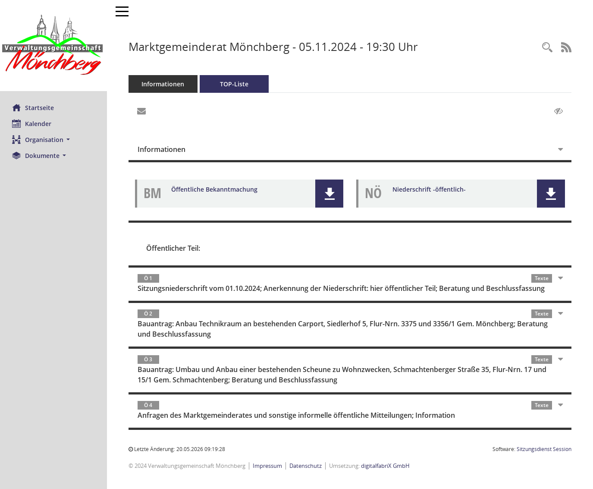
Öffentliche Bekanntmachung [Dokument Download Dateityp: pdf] (215, 189)
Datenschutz (306, 466)
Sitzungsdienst (544, 449)
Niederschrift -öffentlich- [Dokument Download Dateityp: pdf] (430, 189)
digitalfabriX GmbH (386, 466)
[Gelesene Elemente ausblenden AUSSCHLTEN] (558, 111)
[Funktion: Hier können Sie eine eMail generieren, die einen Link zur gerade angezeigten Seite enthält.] (142, 111)
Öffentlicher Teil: (174, 248)
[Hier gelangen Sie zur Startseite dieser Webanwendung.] (54, 45)
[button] (54, 140)
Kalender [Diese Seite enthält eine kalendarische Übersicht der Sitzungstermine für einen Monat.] (32, 123)
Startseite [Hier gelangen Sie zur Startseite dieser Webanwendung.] (34, 107)
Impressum (268, 466)
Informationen (164, 84)
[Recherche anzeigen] (547, 48)
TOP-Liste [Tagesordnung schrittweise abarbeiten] (235, 84)
